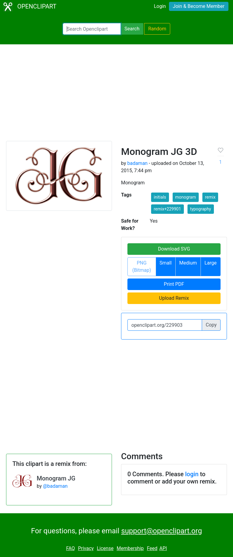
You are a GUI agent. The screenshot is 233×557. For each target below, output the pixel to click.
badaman (137, 163)
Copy (211, 325)
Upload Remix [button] (174, 298)
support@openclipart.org (161, 531)
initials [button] (160, 197)
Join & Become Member (199, 6)
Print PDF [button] (174, 284)
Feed (152, 548)
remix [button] (210, 197)
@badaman (55, 486)
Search (131, 29)
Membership (130, 548)
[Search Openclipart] (92, 29)
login (191, 474)
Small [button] (166, 263)
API (163, 548)
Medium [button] (188, 263)
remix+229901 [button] (167, 209)
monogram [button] (185, 197)
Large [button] (210, 263)
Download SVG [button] (174, 249)
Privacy (86, 548)
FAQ (70, 548)
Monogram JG (56, 478)
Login (160, 6)
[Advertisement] (116, 95)
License (105, 548)
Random (157, 29)
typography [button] (200, 209)
